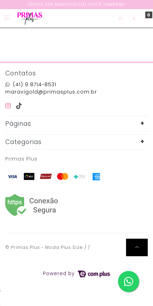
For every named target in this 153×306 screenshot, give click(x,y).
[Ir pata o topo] (137, 247)
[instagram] (9, 106)
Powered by (76, 273)
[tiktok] (19, 106)
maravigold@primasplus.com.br (51, 91)
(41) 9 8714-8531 (34, 84)
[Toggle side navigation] (7, 18)
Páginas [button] (18, 124)
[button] (133, 18)
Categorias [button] (23, 142)
